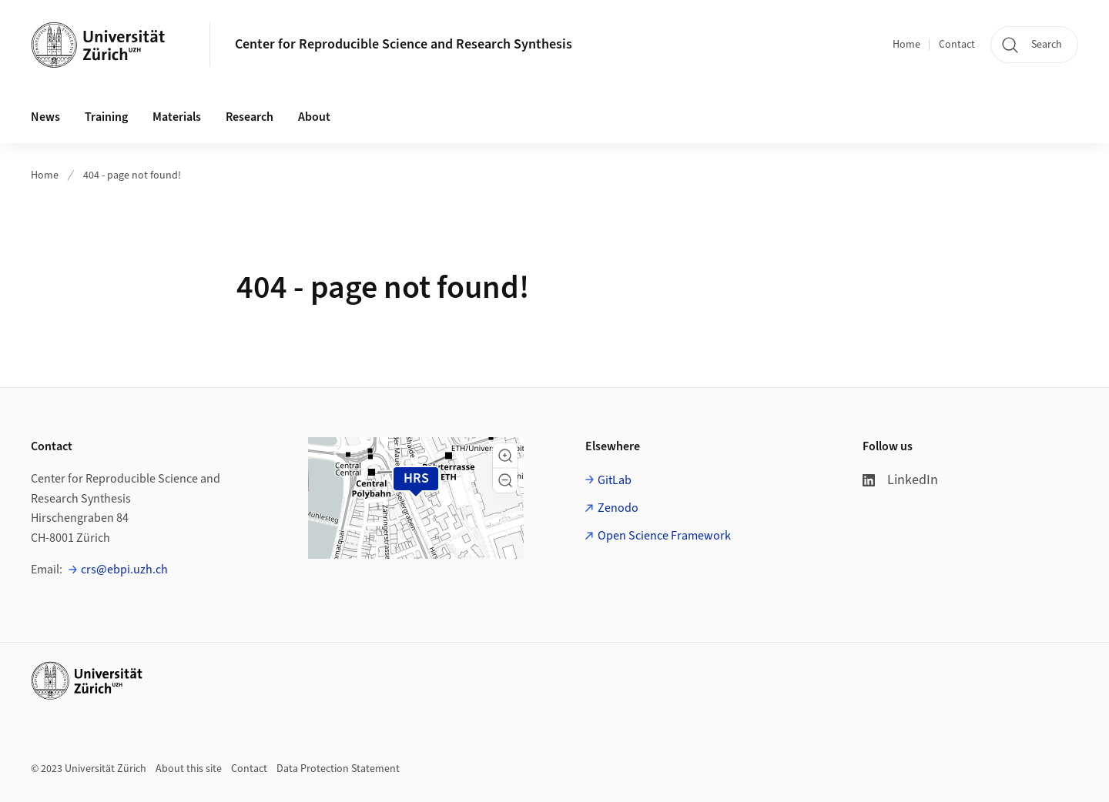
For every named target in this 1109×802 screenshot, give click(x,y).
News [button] (45, 117)
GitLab (615, 480)
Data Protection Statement (338, 769)
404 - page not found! (132, 175)
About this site (189, 769)
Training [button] (106, 117)
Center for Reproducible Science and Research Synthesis (403, 44)
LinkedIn (900, 480)
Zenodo (618, 508)
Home (906, 44)
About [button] (314, 117)
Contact (957, 44)
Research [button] (249, 117)
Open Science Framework (664, 535)
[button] (505, 455)
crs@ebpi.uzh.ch (124, 569)
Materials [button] (176, 117)
